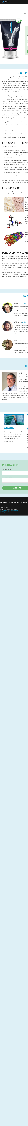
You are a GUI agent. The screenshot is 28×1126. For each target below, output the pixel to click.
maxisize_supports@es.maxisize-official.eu (8, 509)
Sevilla (24, 322)
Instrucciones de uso (14, 502)
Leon (23, 340)
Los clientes (24, 502)
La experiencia (3, 502)
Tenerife (24, 303)
